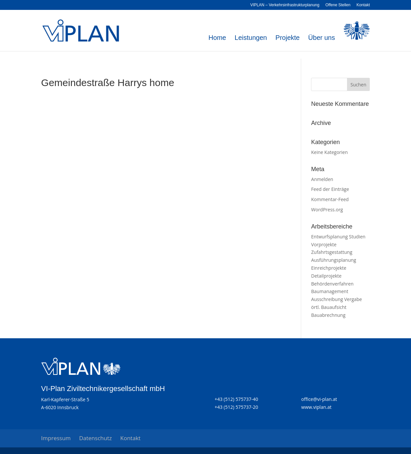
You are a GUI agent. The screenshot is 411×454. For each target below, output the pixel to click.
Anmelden (322, 179)
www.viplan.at (316, 407)
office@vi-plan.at (319, 399)
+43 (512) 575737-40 (236, 399)
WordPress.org (327, 209)
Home (217, 38)
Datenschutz (95, 438)
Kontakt (363, 5)
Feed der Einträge (330, 189)
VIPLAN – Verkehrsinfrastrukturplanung (284, 5)
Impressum (56, 438)
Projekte (287, 38)
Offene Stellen (338, 5)
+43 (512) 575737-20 (236, 407)
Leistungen (251, 38)
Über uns (321, 38)
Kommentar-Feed (330, 199)
